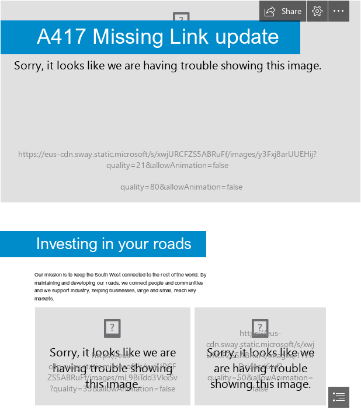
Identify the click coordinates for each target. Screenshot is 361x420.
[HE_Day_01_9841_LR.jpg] (180, 101)
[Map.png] (112, 356)
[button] (282, 11)
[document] (180, 210)
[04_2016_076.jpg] (260, 356)
